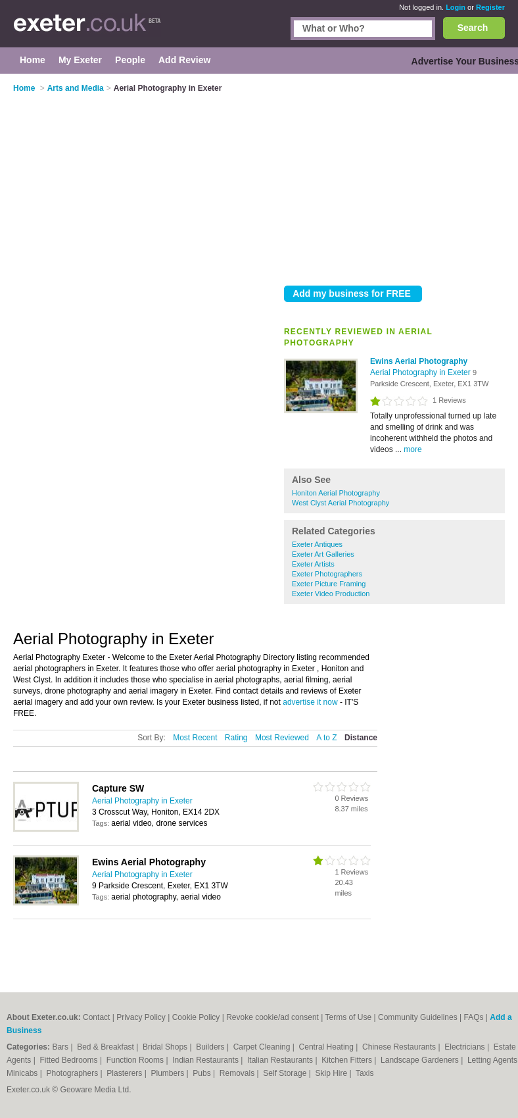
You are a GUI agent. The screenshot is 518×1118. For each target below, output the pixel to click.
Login (455, 7)
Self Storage (285, 1073)
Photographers (73, 1073)
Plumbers (169, 1073)
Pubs (203, 1073)
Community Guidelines (418, 1017)
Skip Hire (332, 1073)
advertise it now (310, 702)
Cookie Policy (196, 1017)
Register (490, 7)
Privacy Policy (141, 1017)
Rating (236, 737)
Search (473, 27)
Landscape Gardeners (421, 1060)
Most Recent (195, 737)
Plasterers (125, 1073)
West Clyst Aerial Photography (340, 503)
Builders (211, 1047)
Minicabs (23, 1073)
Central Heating (327, 1047)
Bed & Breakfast (106, 1047)
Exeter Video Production (330, 593)
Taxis (364, 1073)
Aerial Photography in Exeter (421, 372)
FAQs (474, 1017)
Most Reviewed (282, 737)
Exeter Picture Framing (328, 584)
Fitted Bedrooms (70, 1060)
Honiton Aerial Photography (336, 493)
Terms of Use (348, 1017)
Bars (61, 1047)
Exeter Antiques (317, 544)
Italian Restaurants (281, 1060)
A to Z (326, 737)
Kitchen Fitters (347, 1060)
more (412, 449)
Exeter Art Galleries (323, 554)
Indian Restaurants (206, 1060)
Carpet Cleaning (263, 1047)
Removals (238, 1073)
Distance (360, 737)
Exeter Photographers (327, 574)
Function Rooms (136, 1060)
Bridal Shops (166, 1047)
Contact (96, 1017)
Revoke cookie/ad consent (272, 1017)
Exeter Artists (313, 564)
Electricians (465, 1047)
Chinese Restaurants (400, 1047)
